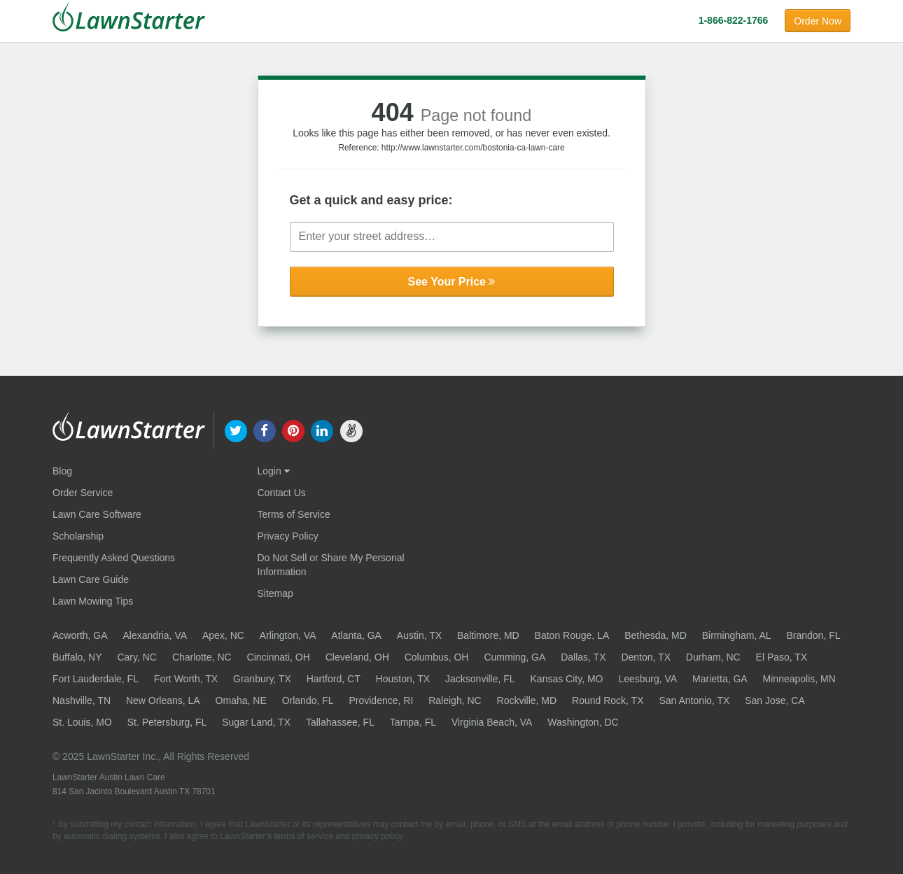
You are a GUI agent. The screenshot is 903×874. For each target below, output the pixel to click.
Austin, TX (419, 635)
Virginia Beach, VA (491, 722)
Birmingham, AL (736, 635)
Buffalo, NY (77, 657)
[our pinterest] (293, 429)
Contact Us (282, 492)
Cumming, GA (514, 657)
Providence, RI (381, 700)
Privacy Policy (288, 536)
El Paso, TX (782, 657)
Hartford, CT (333, 678)
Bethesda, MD (655, 635)
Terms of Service (294, 514)
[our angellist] (351, 429)
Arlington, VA (288, 635)
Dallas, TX (583, 657)
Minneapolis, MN (799, 678)
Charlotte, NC (202, 657)
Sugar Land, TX (256, 722)
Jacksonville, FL (480, 678)
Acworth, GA (80, 635)
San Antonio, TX (694, 700)
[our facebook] (264, 429)
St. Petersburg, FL (167, 722)
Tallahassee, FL (340, 722)
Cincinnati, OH (278, 657)
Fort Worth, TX (186, 678)
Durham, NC (713, 657)
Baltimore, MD (488, 635)
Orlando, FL (308, 700)
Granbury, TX (262, 678)
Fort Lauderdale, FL (95, 678)
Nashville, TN (81, 700)
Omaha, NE (241, 700)
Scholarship (78, 536)
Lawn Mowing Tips (92, 601)
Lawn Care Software (96, 514)
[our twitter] (235, 429)
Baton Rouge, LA (572, 635)
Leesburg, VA (647, 678)
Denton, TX (646, 657)
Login (274, 471)
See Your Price (452, 282)
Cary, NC (137, 657)
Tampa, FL (413, 722)
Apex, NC (223, 635)
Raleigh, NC (454, 700)
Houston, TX (403, 678)
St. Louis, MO (82, 722)
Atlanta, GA (356, 635)
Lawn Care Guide (90, 579)
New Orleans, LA (163, 700)
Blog (62, 471)
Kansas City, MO (567, 678)
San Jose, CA (775, 700)
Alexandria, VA (154, 635)
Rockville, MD (527, 700)
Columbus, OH (437, 657)
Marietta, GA (720, 678)
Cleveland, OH (357, 657)
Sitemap (275, 593)
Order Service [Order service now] (82, 492)
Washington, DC (582, 722)
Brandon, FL (813, 635)
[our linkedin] (322, 429)
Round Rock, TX (607, 700)
